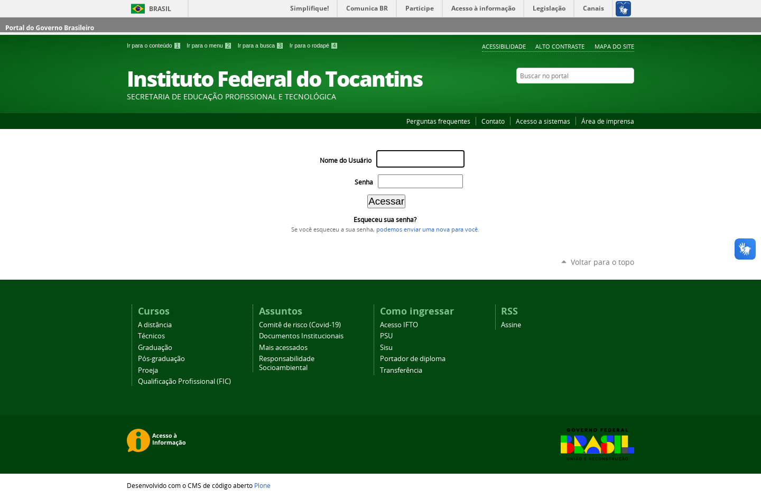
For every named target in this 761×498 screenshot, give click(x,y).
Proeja (148, 370)
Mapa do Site (614, 46)
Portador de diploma (413, 358)
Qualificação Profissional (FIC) (184, 381)
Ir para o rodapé (314, 45)
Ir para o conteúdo (154, 45)
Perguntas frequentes (438, 121)
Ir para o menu (210, 45)
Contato (493, 121)
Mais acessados (283, 347)
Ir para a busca (261, 45)
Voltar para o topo (602, 262)
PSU (386, 335)
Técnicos (151, 335)
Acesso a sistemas (543, 121)
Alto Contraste (559, 46)
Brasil (160, 8)
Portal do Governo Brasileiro (49, 27)
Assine (511, 324)
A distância (155, 324)
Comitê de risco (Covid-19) (300, 324)
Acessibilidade (504, 46)
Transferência (401, 370)
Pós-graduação (161, 358)
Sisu (386, 347)
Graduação (155, 347)
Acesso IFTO (399, 324)
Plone (262, 485)
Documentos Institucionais (301, 335)
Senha (364, 182)
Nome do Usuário (346, 160)
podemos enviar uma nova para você (427, 229)
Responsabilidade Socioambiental (286, 363)
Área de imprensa (607, 121)
